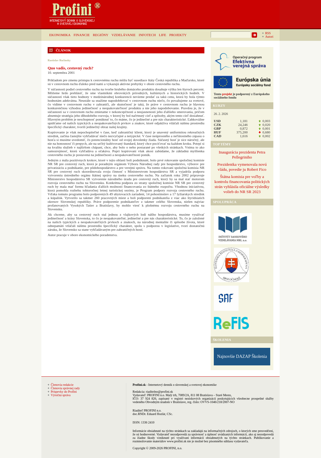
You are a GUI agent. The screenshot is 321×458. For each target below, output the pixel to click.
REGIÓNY (100, 35)
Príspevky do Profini (64, 391)
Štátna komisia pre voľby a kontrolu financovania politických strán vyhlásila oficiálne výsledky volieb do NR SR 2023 (242, 184)
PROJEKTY (178, 35)
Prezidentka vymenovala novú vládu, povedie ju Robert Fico (241, 167)
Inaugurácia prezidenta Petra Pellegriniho (242, 154)
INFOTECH (147, 35)
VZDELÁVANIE (124, 35)
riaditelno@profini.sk (159, 391)
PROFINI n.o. (156, 395)
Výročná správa (61, 395)
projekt (227, 94)
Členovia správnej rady (65, 388)
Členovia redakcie (62, 384)
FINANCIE (82, 35)
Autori (269, 36)
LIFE (162, 35)
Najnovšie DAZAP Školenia (242, 356)
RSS (268, 33)
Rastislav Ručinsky (59, 60)
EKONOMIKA (60, 35)
